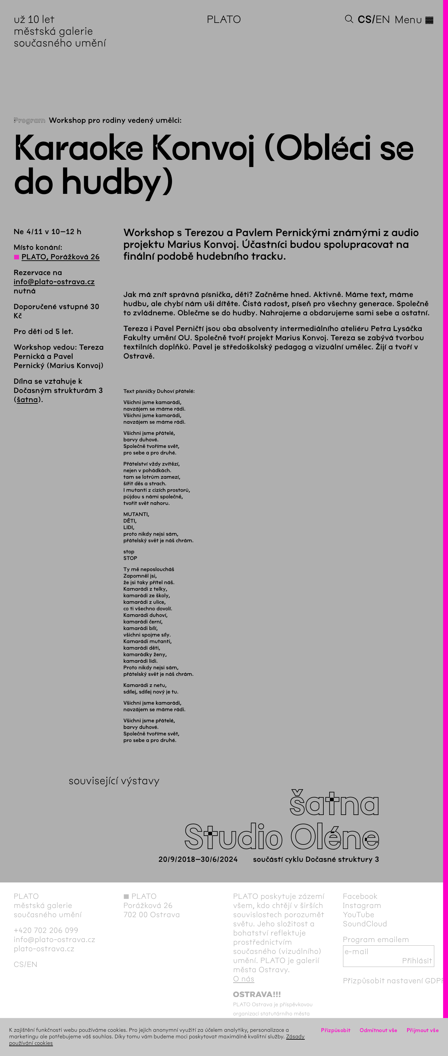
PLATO (224, 19)
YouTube (359, 914)
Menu (414, 20)
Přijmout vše (423, 1030)
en (382, 19)
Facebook (360, 896)
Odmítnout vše (379, 1030)
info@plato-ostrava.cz (54, 282)
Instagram (362, 905)
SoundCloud (365, 923)
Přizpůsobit (336, 1030)
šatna (27, 400)
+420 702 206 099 (46, 930)
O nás (243, 978)
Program (29, 120)
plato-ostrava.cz (44, 948)
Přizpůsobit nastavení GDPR (394, 980)
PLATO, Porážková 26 (61, 257)
